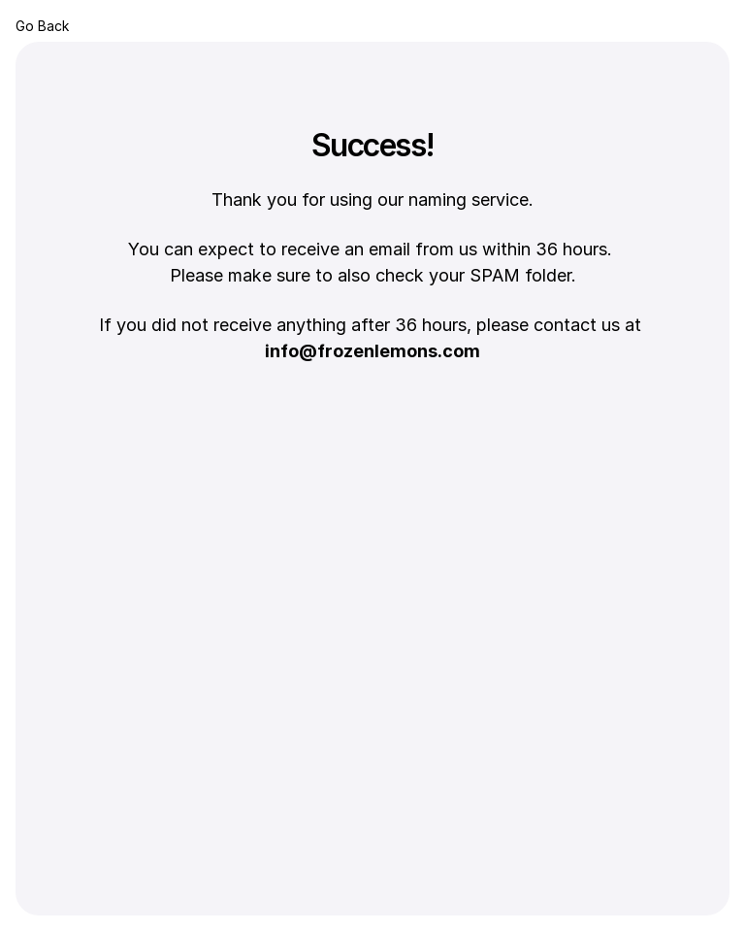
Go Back (42, 25)
